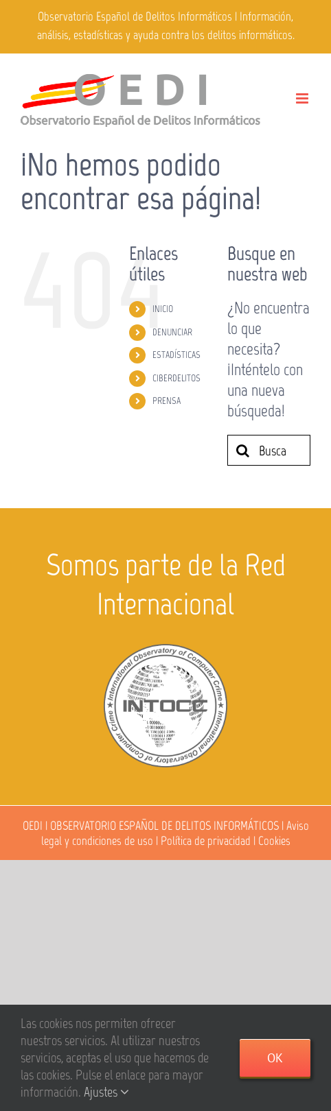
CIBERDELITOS (176, 378)
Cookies (274, 840)
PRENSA (166, 401)
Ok (275, 1058)
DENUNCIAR (172, 332)
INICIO (162, 309)
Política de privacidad (206, 840)
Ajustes (106, 1092)
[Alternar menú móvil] (303, 98)
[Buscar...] (268, 450)
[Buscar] (242, 450)
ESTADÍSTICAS (176, 355)
